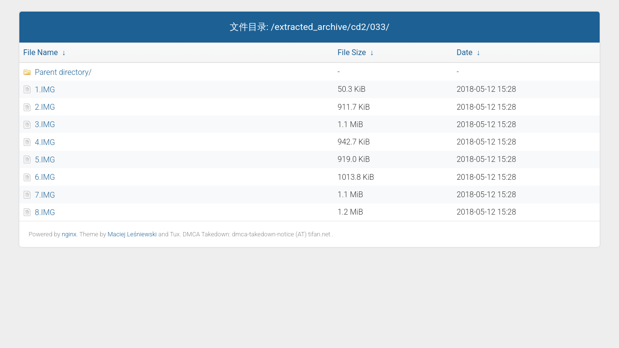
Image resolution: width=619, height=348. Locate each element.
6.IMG (45, 177)
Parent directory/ (63, 72)
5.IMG (45, 159)
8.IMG (45, 212)
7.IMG (45, 195)
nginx (69, 234)
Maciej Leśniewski (132, 234)
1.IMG (45, 89)
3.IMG (45, 124)
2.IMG (45, 107)
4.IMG (45, 142)
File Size (352, 52)
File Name (40, 52)
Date (464, 52)
